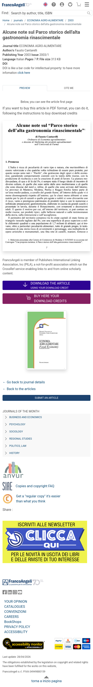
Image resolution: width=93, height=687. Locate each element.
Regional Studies (20, 438)
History (14, 453)
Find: (5, 13)
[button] (44, 5)
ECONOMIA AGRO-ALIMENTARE (45, 20)
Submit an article (46, 397)
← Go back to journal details (24, 382)
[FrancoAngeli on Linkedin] (10, 593)
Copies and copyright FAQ (35, 486)
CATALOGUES (14, 607)
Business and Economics (25, 417)
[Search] (88, 13)
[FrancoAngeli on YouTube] (20, 593)
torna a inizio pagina (46, 681)
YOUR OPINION (15, 602)
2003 (71, 20)
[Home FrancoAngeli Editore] (17, 5)
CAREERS (11, 617)
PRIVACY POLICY (17, 627)
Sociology (16, 431)
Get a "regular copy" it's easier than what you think (38, 498)
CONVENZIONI (15, 612)
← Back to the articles (19, 389)
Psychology (17, 424)
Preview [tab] (24, 88)
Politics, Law (17, 445)
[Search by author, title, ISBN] (47, 13)
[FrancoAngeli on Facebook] (5, 593)
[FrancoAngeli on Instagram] (15, 593)
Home (6, 20)
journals (18, 20)
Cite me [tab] (69, 88)
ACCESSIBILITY (15, 632)
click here (24, 72)
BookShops (12, 622)
